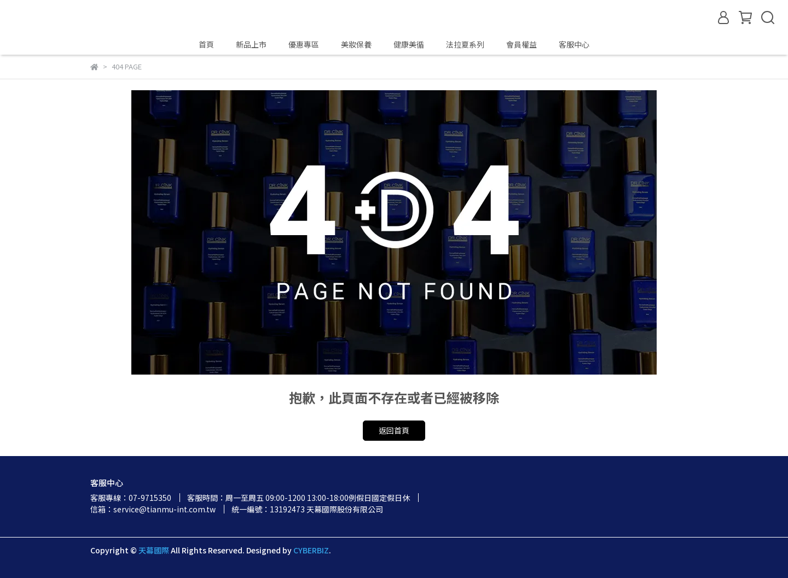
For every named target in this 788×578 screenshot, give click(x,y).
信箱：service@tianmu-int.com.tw (153, 509)
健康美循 (408, 44)
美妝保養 (356, 44)
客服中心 (574, 44)
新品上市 (251, 44)
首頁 (206, 44)
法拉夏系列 (465, 44)
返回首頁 (394, 430)
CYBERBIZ (311, 550)
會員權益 (521, 44)
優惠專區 (303, 44)
